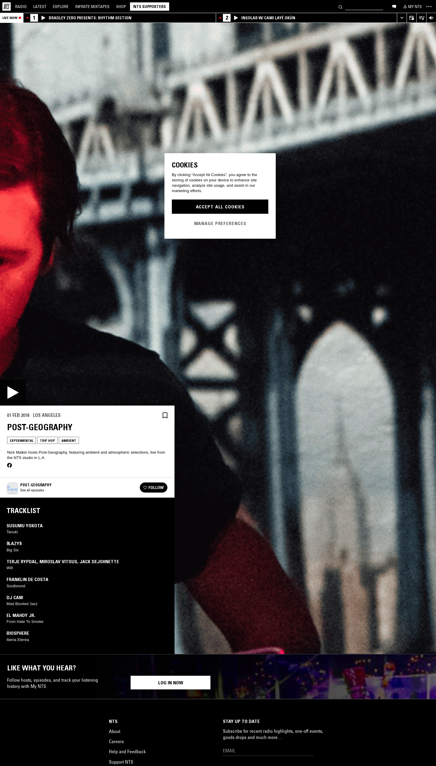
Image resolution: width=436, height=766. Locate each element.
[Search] (340, 6)
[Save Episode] (165, 415)
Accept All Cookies (220, 207)
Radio (21, 6)
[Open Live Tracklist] (421, 18)
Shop (121, 6)
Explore (61, 6)
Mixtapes (92, 6)
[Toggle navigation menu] (429, 6)
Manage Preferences (220, 223)
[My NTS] (412, 6)
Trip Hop (47, 440)
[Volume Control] (431, 18)
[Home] (6, 6)
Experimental (21, 440)
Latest (39, 6)
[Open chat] (394, 6)
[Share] (151, 415)
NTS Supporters (149, 6)
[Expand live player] (402, 18)
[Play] (13, 392)
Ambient (68, 440)
